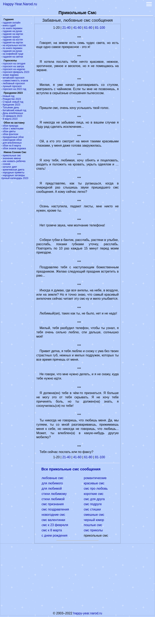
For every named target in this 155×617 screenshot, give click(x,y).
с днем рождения (54, 535)
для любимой (52, 488)
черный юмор (94, 520)
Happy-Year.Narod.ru (20, 4)
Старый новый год (13, 101)
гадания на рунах (12, 51)
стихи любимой (53, 499)
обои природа (10, 125)
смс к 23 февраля (55, 525)
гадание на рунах (12, 31)
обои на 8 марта (12, 145)
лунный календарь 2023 (14, 178)
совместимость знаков (15, 80)
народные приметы (13, 172)
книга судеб (9, 25)
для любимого (52, 483)
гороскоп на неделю (14, 69)
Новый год (8, 96)
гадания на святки (13, 56)
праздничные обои (13, 137)
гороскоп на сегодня (14, 63)
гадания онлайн (11, 22)
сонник (6, 164)
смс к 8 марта (52, 530)
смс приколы (93, 530)
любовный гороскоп (14, 83)
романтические (95, 478)
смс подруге (93, 504)
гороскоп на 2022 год (14, 89)
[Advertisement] (138, 78)
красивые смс (94, 483)
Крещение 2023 (11, 104)
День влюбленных (13, 113)
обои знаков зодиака (14, 148)
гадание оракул (11, 36)
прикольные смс (12, 155)
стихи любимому (54, 494)
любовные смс (53, 478)
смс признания (53, 504)
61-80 (88, 27)
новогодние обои (12, 140)
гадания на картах (13, 42)
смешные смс (94, 514)
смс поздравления (55, 509)
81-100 (100, 27)
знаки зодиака (10, 75)
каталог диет (10, 166)
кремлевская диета (13, 169)
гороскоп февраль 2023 (16, 72)
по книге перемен (12, 28)
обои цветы (9, 131)
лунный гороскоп (12, 86)
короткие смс (93, 494)
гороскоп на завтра (13, 66)
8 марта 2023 (10, 118)
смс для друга (94, 499)
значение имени (12, 158)
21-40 (66, 27)
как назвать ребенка (14, 161)
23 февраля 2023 (12, 116)
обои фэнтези (10, 134)
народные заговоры (14, 175)
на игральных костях (14, 45)
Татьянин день (11, 107)
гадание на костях (13, 39)
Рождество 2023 (12, 99)
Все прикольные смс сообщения (71, 469)
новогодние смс (53, 514)
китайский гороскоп (13, 77)
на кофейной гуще (13, 53)
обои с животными (13, 128)
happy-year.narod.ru (87, 613)
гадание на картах (13, 34)
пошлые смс (93, 525)
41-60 (77, 27)
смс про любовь (96, 488)
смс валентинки (53, 520)
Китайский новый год (14, 110)
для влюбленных (12, 142)
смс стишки (92, 509)
